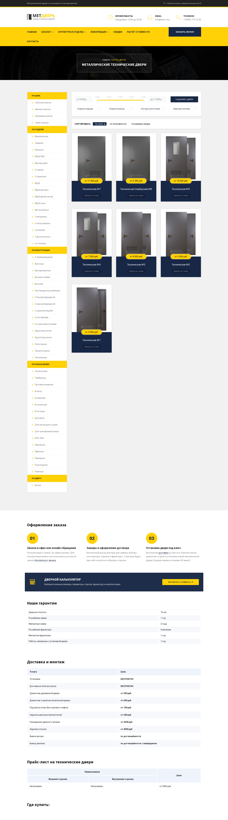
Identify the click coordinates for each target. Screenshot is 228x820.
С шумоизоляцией (44, 310)
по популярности (118, 124)
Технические (41, 371)
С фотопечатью (42, 237)
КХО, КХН (39, 438)
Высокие (39, 284)
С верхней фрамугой (45, 304)
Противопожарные (44, 384)
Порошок (39, 150)
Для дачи (39, 418)
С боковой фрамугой (45, 297)
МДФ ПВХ (39, 156)
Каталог (46, 32)
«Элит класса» (42, 122)
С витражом (41, 216)
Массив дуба (41, 163)
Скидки (117, 32)
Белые (38, 485)
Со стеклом (40, 243)
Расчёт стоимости (138, 32)
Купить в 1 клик (92, 195)
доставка (163, 552)
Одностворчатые (43, 337)
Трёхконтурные (42, 351)
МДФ (37, 183)
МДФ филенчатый (44, 196)
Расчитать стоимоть (180, 582)
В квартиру (40, 398)
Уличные (39, 471)
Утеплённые (41, 357)
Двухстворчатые (43, 331)
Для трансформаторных (47, 431)
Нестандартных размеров (47, 290)
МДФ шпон (40, 203)
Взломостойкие (42, 277)
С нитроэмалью (42, 223)
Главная (32, 32)
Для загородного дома (46, 425)
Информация (98, 32)
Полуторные (41, 344)
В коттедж (40, 411)
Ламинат (39, 143)
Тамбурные (40, 378)
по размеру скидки (141, 124)
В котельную (41, 404)
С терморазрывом (44, 257)
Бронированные (43, 270)
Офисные (39, 451)
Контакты (33, 41)
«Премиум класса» (44, 116)
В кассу (38, 391)
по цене (99, 124)
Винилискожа (41, 136)
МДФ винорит (42, 190)
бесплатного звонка (45, 560)
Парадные (40, 458)
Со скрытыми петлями (46, 324)
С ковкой (39, 170)
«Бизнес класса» (43, 109)
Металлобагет (42, 210)
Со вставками (41, 317)
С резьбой (40, 230)
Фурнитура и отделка (71, 32)
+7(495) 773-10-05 (192, 19)
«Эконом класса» (43, 102)
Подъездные (41, 465)
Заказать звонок (185, 31)
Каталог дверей (118, 60)
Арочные (39, 264)
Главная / (106, 60)
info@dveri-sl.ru (162, 19)
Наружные (40, 445)
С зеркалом (40, 176)
